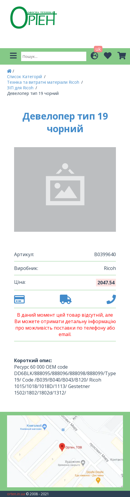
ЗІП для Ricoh (21, 87)
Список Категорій (25, 76)
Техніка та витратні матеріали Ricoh (43, 82)
